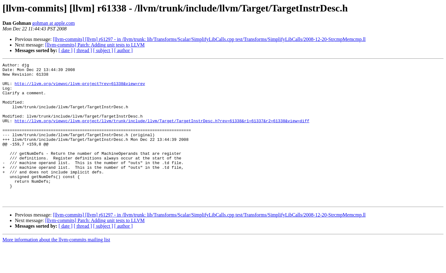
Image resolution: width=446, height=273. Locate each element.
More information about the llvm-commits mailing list (56, 267)
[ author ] (123, 50)
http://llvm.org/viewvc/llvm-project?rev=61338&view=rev (80, 88)
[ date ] (65, 50)
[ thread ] (83, 50)
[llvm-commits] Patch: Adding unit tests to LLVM (95, 44)
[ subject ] (103, 50)
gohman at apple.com (53, 23)
